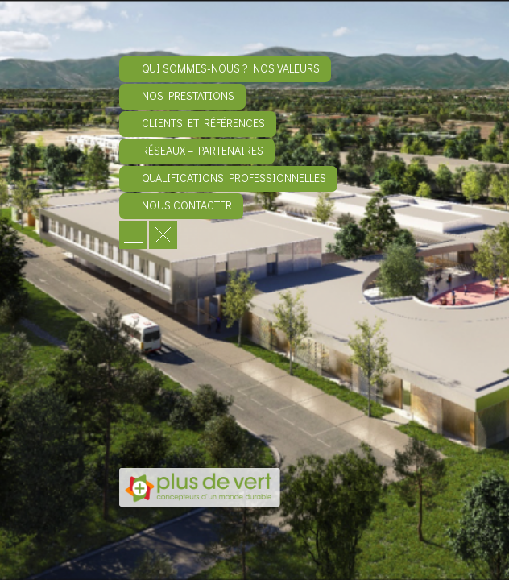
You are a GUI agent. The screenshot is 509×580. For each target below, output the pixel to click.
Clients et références (203, 122)
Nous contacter (187, 205)
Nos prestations (188, 95)
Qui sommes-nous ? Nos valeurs (231, 68)
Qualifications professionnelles (234, 177)
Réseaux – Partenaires (202, 150)
